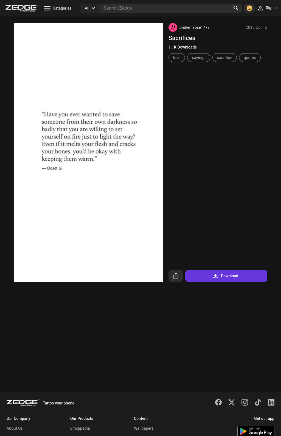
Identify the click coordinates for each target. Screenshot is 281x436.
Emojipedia (80, 428)
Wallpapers (144, 428)
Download (225, 276)
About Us (15, 428)
